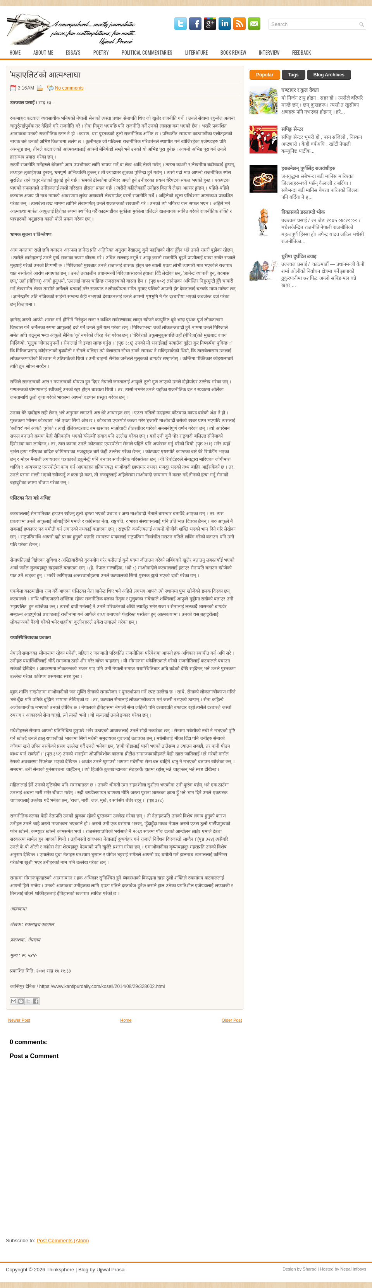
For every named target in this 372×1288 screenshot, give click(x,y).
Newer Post (19, 1020)
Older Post (232, 1020)
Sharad (309, 1269)
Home (15, 52)
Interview (269, 52)
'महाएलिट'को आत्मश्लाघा (45, 74)
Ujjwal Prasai (111, 1269)
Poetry (101, 52)
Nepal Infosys (353, 1269)
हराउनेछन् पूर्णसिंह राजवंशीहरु (308, 168)
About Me (43, 52)
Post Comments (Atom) (63, 1240)
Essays (73, 52)
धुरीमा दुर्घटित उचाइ (298, 256)
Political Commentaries (147, 52)
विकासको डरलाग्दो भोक (303, 212)
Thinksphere (61, 1269)
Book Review (233, 52)
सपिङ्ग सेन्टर (292, 129)
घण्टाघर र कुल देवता (300, 90)
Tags (293, 75)
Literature (196, 52)
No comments (69, 88)
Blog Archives (328, 75)
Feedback (301, 52)
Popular (265, 75)
